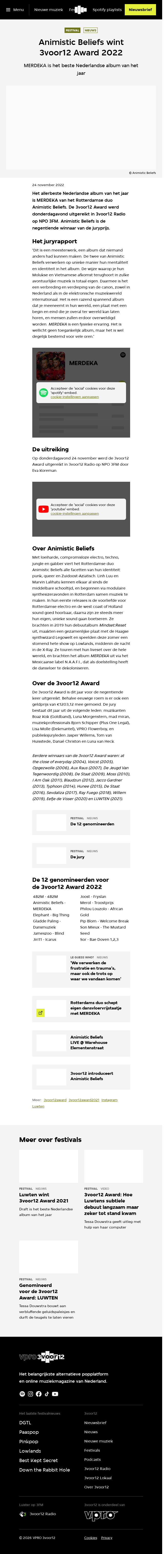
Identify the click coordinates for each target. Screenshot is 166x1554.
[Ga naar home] (81, 10)
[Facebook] (39, 1394)
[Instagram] (30, 1394)
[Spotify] (22, 1394)
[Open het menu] (15, 9)
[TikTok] (47, 1394)
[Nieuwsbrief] (140, 9)
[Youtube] (55, 1394)
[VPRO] (101, 1516)
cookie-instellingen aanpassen (75, 397)
